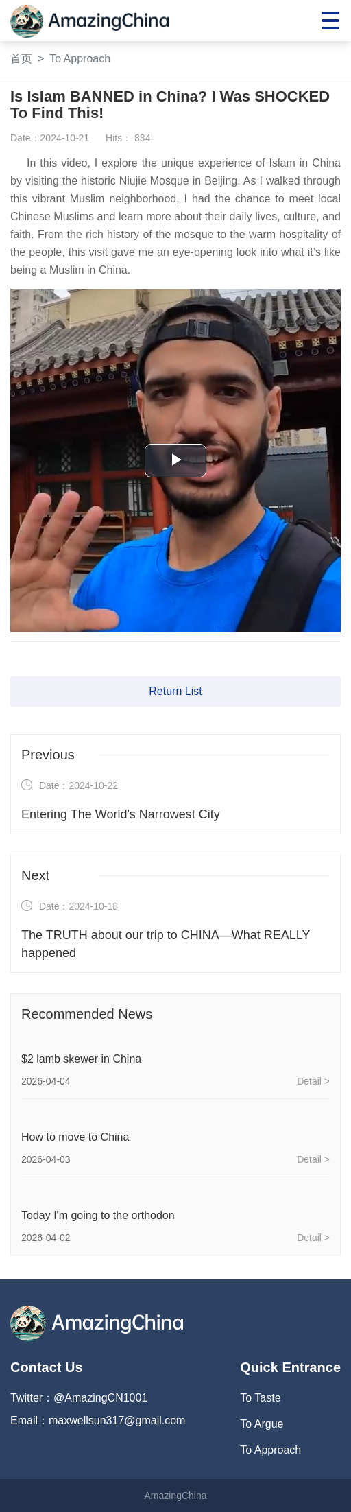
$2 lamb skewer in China (81, 1059)
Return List (175, 691)
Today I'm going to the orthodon (98, 1215)
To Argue (261, 1424)
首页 (21, 58)
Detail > (313, 1081)
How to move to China (75, 1137)
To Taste (260, 1398)
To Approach (79, 58)
